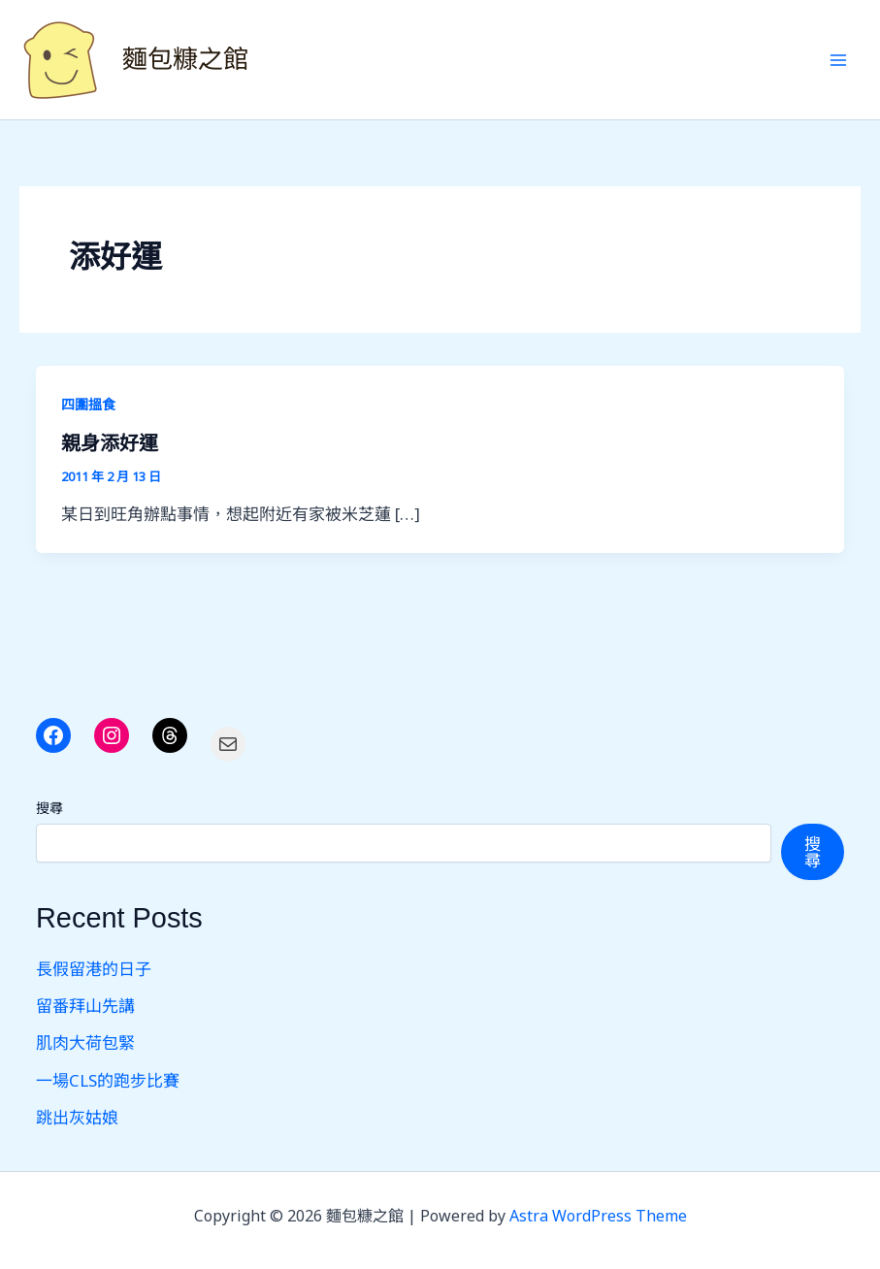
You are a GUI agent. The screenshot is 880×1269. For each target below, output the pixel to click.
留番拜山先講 (85, 1005)
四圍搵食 (88, 404)
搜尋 (49, 807)
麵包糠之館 (185, 59)
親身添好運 (109, 443)
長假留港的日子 (93, 969)
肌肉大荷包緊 (85, 1042)
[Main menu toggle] (839, 60)
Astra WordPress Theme (598, 1215)
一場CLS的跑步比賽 (107, 1080)
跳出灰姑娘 (77, 1117)
